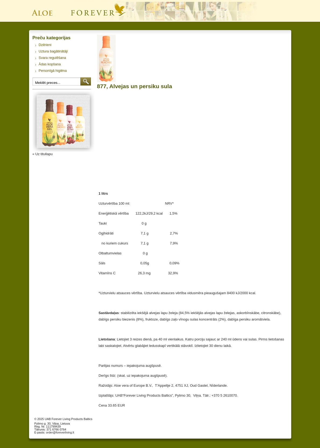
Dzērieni (45, 45)
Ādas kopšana (50, 64)
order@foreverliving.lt (60, 432)
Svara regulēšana (52, 58)
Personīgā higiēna (53, 71)
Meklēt (85, 81)
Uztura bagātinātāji (53, 51)
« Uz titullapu (43, 154)
